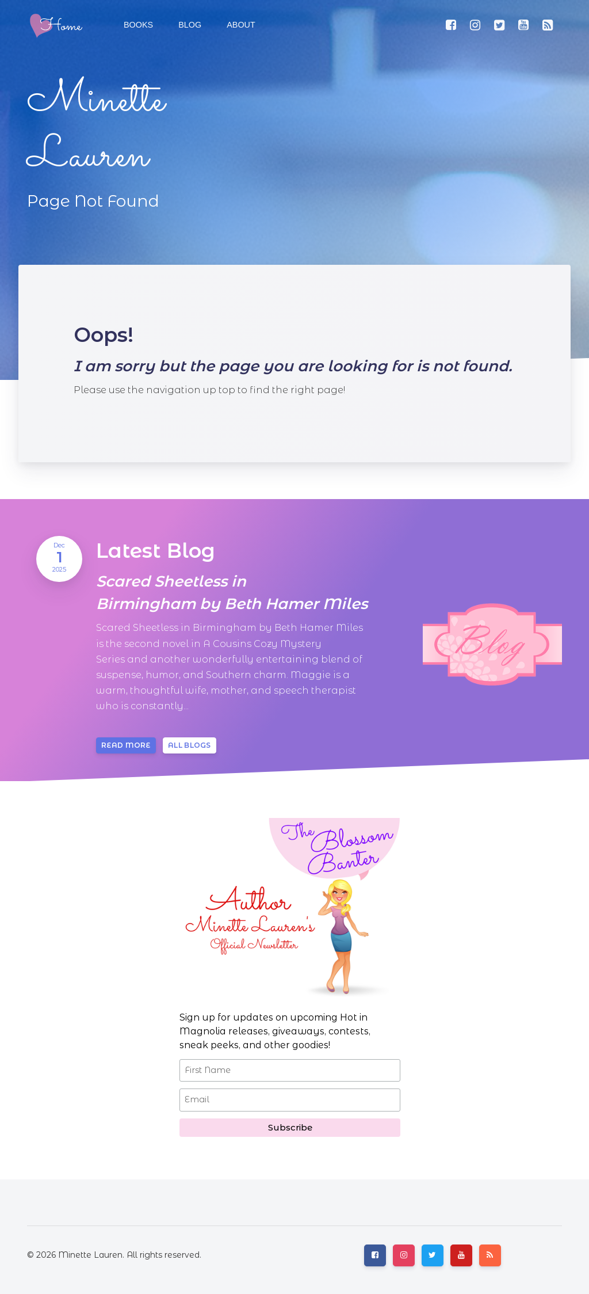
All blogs (189, 745)
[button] (189, 25)
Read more (126, 745)
